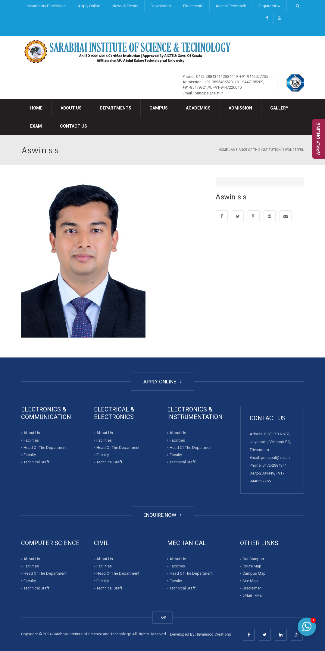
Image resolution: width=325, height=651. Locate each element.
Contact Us (73, 126)
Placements (193, 6)
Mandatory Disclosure (46, 6)
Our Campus (253, 559)
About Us (71, 108)
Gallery (279, 108)
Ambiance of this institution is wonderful (267, 150)
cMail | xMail (253, 595)
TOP (162, 617)
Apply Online (89, 6)
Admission (240, 108)
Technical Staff (36, 462)
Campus (158, 108)
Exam (36, 126)
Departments (115, 108)
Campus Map (254, 573)
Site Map (250, 581)
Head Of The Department (45, 447)
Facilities (31, 440)
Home (36, 108)
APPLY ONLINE (162, 382)
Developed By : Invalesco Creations (200, 634)
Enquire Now (269, 6)
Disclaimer (251, 588)
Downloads (161, 6)
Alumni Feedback (231, 6)
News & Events (125, 6)
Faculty (29, 455)
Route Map (251, 566)
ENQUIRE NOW (162, 515)
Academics (198, 108)
